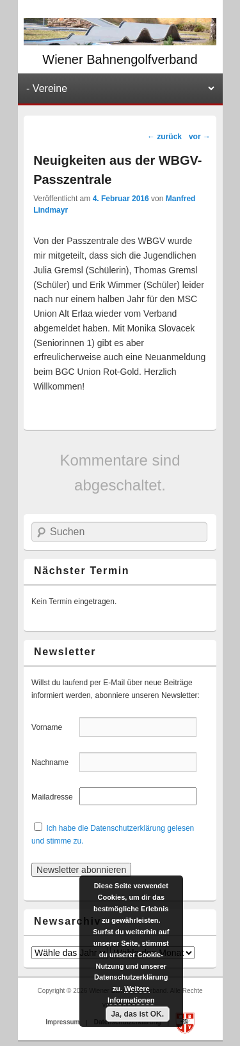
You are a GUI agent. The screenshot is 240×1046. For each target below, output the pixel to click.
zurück (164, 136)
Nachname (54, 762)
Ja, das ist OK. (137, 1014)
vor (200, 136)
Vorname (54, 727)
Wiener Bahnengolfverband (119, 59)
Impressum (63, 1022)
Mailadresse (54, 796)
